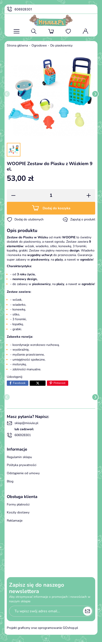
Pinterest (59, 383)
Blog (10, 481)
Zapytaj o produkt (79, 219)
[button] (12, 195)
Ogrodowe (39, 45)
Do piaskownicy (61, 45)
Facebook (19, 383)
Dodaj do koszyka (56, 208)
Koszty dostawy (18, 512)
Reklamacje (14, 520)
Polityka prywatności (21, 465)
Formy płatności (18, 504)
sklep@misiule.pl (22, 423)
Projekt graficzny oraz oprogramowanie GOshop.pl (42, 628)
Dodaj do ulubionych (25, 219)
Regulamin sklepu (19, 457)
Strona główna (17, 45)
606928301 (19, 9)
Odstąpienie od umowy (23, 473)
